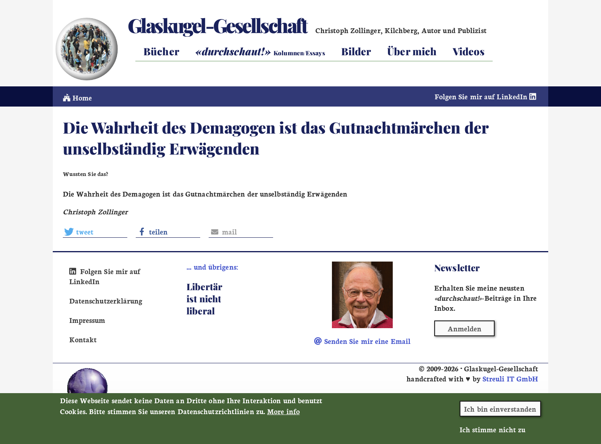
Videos (469, 51)
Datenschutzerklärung (106, 300)
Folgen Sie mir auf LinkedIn (487, 96)
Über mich (412, 51)
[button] (95, 232)
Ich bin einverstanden (500, 413)
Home (77, 97)
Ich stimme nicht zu (493, 433)
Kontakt (83, 339)
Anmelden (465, 328)
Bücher (161, 51)
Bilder (356, 51)
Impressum (87, 320)
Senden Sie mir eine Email (362, 341)
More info (283, 415)
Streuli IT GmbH (510, 378)
